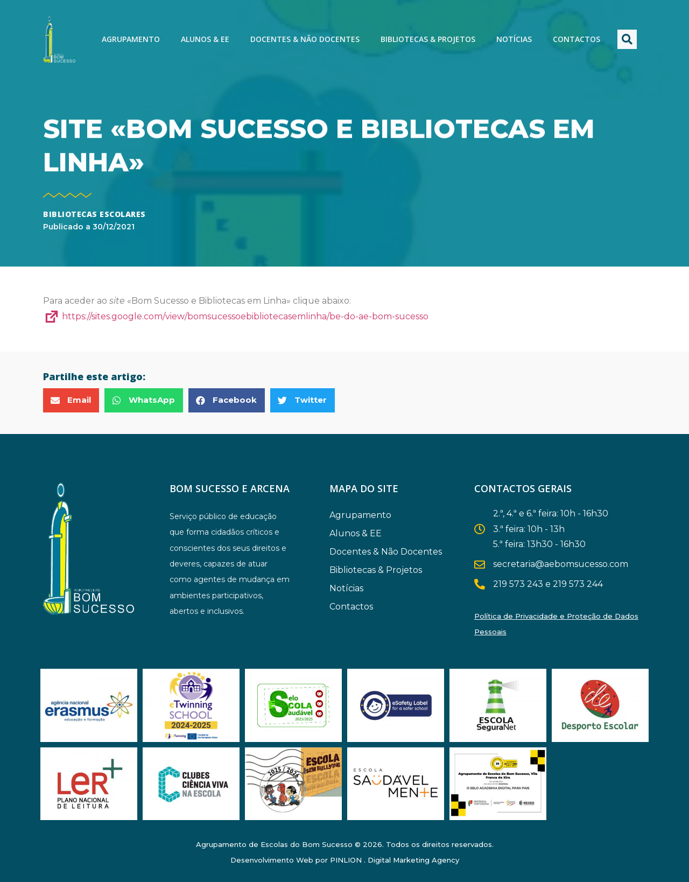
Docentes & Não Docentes (305, 39)
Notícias (514, 39)
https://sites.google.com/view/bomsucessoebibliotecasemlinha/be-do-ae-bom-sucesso (235, 316)
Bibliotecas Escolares (94, 214)
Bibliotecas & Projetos (428, 39)
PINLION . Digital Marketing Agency (394, 860)
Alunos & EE (205, 39)
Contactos (576, 39)
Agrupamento (131, 39)
